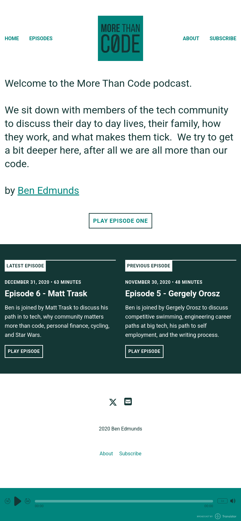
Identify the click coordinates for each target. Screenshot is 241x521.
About (191, 38)
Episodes (40, 38)
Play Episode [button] (24, 351)
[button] (124, 501)
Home (12, 38)
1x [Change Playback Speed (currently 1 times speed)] (222, 500)
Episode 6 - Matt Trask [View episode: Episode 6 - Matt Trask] (46, 293)
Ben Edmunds (48, 190)
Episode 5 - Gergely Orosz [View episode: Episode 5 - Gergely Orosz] (172, 293)
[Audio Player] (120, 504)
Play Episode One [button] (120, 220)
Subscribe (223, 38)
